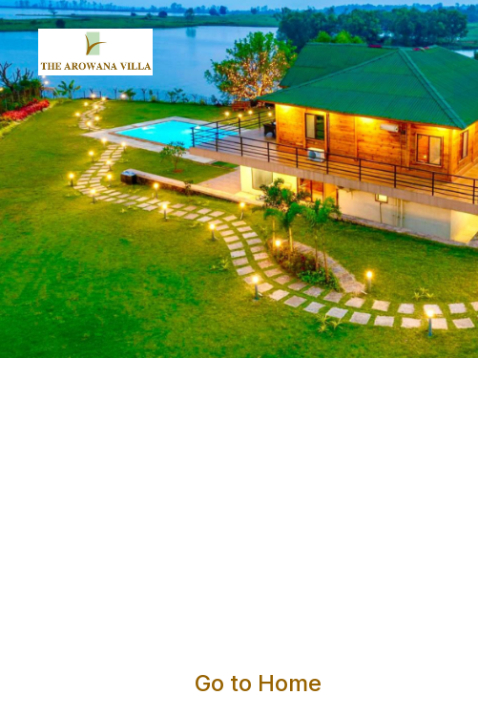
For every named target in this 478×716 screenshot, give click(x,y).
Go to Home (258, 683)
